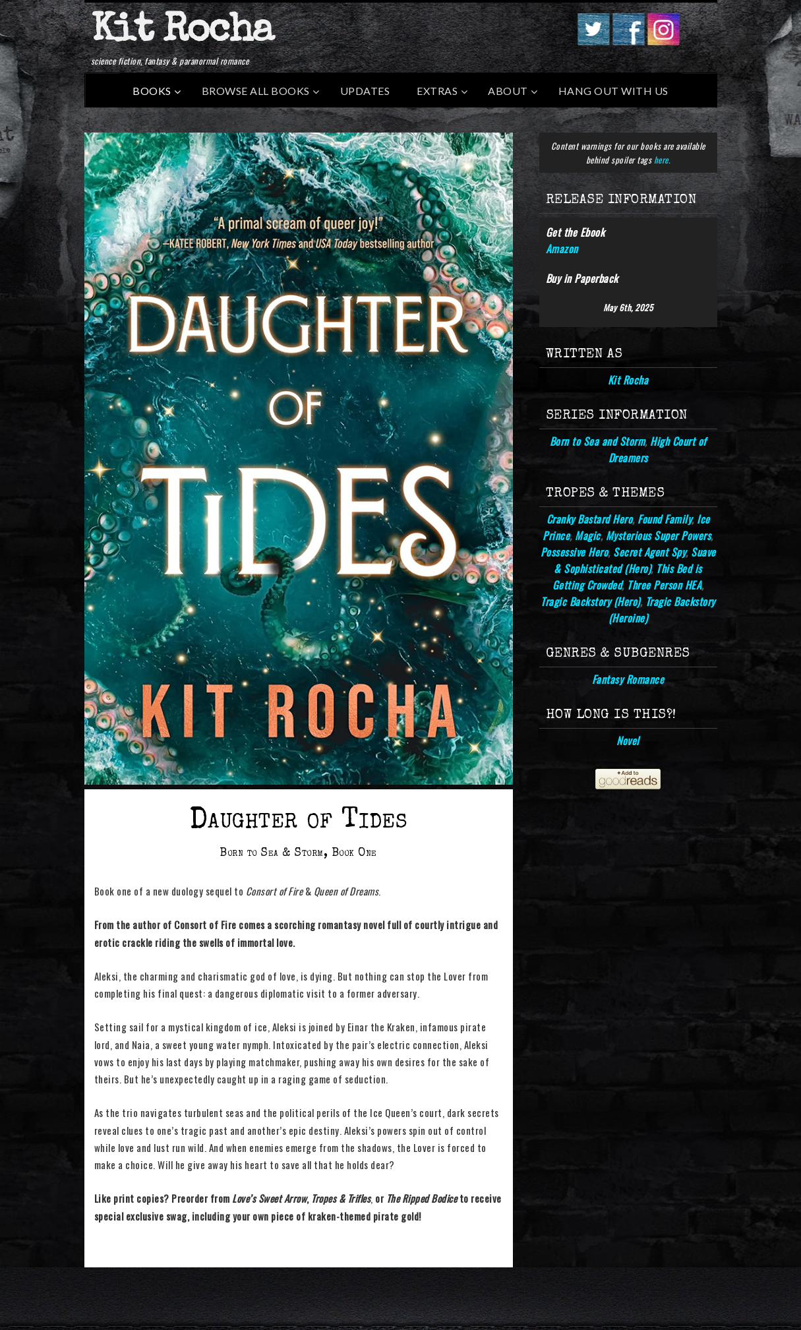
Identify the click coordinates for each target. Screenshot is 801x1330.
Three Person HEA (664, 585)
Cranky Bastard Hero (590, 519)
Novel (627, 740)
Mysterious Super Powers (658, 535)
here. (662, 159)
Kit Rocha (182, 32)
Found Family (665, 519)
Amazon (562, 249)
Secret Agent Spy (649, 552)
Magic (588, 535)
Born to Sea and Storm (597, 441)
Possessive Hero (574, 552)
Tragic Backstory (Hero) (590, 601)
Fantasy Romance (628, 679)
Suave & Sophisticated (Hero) (634, 560)
